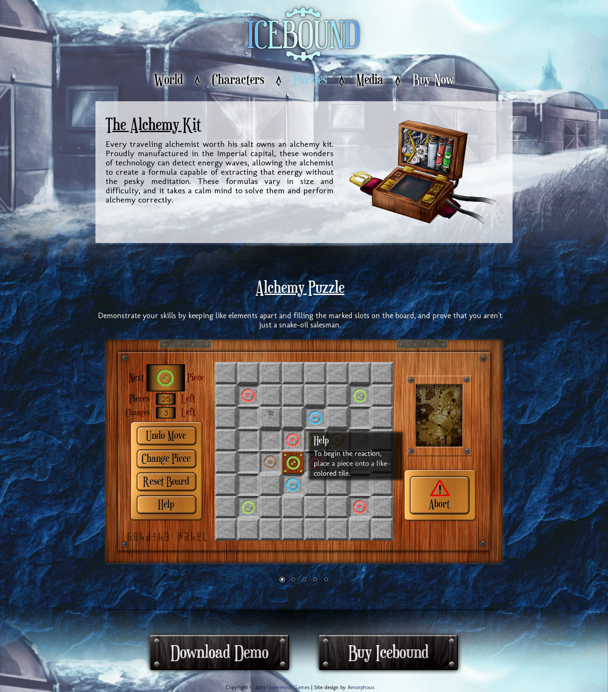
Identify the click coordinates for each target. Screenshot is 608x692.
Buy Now (433, 80)
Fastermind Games (287, 687)
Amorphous (360, 687)
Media (369, 80)
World (168, 80)
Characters (238, 80)
